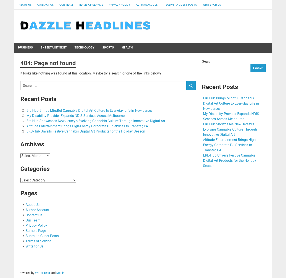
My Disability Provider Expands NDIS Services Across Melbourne (75, 116)
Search (207, 61)
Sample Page (36, 231)
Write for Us (212, 4)
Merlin (60, 273)
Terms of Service (90, 4)
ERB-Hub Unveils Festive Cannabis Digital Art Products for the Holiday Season (85, 131)
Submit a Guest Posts (181, 4)
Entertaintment (54, 47)
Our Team (66, 4)
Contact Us (45, 4)
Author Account (148, 4)
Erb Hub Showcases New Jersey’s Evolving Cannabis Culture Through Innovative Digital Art (95, 121)
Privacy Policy (119, 4)
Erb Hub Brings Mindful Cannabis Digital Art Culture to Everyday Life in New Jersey (89, 110)
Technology (84, 47)
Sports (108, 47)
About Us (25, 4)
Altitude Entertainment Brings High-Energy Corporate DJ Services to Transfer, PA (87, 126)
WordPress (42, 273)
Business (25, 47)
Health (127, 47)
